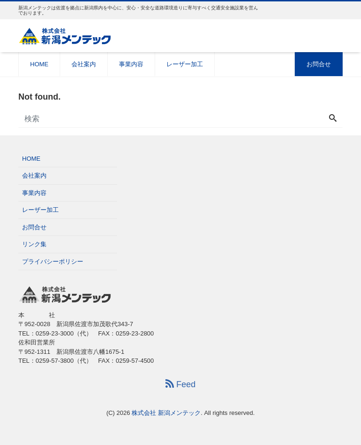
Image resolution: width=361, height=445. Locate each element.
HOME (39, 64)
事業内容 (131, 64)
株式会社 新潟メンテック (166, 412)
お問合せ (318, 64)
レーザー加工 (184, 64)
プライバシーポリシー (52, 261)
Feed (180, 384)
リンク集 (34, 244)
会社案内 (83, 64)
